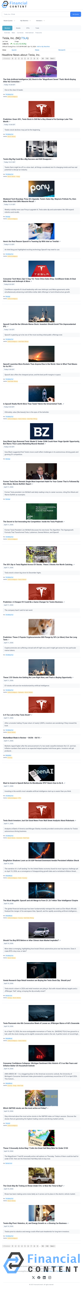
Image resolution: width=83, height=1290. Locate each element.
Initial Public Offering (23, 341)
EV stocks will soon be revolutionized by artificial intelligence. (27, 686)
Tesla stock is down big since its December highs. (23, 573)
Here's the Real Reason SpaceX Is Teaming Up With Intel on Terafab (31, 241)
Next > (53, 58)
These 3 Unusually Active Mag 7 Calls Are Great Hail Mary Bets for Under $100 (35, 1148)
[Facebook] (38, 1277)
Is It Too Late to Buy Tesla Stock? (17, 715)
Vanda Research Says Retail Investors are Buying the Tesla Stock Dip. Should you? (37, 980)
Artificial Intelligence (12, 96)
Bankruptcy (21, 692)
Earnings (10, 997)
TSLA (24, 38)
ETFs (27, 28)
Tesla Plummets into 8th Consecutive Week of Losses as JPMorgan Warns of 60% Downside (41, 1023)
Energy (18, 176)
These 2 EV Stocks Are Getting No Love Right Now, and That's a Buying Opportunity (38, 677)
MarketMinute (9, 875)
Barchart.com (9, 995)
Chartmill (8, 1123)
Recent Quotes (8, 20)
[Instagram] (49, 1277)
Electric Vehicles (11, 136)
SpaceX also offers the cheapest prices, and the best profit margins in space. (33, 375)
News (13, 33)
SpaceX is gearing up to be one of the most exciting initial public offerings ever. (34, 335)
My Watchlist (24, 20)
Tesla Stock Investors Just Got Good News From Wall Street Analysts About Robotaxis (39, 820)
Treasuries (38, 33)
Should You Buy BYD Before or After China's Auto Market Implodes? (32, 940)
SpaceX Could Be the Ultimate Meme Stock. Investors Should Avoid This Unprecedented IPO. (39, 325)
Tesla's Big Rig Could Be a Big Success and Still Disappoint (28, 159)
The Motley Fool (9, 94)
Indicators (39, 20)
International (29, 33)
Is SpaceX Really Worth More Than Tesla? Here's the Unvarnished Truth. (33, 404)
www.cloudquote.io (57, 1266)
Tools (37, 28)
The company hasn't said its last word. (19, 610)
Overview (7, 33)
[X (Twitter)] (33, 1277)
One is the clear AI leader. (14, 90)
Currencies (20, 33)
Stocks (18, 28)
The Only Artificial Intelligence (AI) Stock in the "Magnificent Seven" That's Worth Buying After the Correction (39, 80)
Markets (7, 28)
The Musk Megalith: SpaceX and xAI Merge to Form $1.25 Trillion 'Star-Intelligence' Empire (40, 900)
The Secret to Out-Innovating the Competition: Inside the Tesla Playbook (34, 522)
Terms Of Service (62, 1271)
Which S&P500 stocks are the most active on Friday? (25, 1108)
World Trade (26, 838)
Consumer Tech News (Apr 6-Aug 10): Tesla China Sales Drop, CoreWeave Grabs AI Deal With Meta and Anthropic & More (39, 280)
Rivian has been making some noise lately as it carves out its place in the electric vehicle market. (40, 1194)
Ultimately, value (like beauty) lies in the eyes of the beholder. (27, 412)
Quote (14, 50)
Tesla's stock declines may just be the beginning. (23, 130)
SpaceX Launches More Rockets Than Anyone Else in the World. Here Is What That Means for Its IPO (40, 365)
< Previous (6, 58)
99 (43, 58)
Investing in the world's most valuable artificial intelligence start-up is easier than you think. (38, 791)
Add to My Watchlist (47, 47)
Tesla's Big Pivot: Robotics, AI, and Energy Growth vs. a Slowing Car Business (36, 1223)
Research (61, 50)
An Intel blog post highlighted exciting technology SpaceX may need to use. (32, 250)
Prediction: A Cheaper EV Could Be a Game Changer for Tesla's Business (34, 602)
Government (19, 838)
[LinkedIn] (44, 1277)
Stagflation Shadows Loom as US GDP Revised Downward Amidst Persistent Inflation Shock (41, 860)
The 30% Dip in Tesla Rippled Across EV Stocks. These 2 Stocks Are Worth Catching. (39, 564)
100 (47, 58)
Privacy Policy (48, 1271)
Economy (10, 757)
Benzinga (8, 216)
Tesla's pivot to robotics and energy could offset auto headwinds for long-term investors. (37, 1232)
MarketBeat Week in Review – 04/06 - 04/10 (22, 738)
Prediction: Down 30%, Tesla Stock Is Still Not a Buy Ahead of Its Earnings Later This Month (38, 120)
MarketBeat (8, 755)
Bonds (19, 878)
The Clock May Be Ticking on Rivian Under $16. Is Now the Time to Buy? (33, 1186)
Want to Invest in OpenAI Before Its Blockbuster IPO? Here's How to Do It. (34, 783)
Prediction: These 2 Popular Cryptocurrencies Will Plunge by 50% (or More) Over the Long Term (40, 638)
